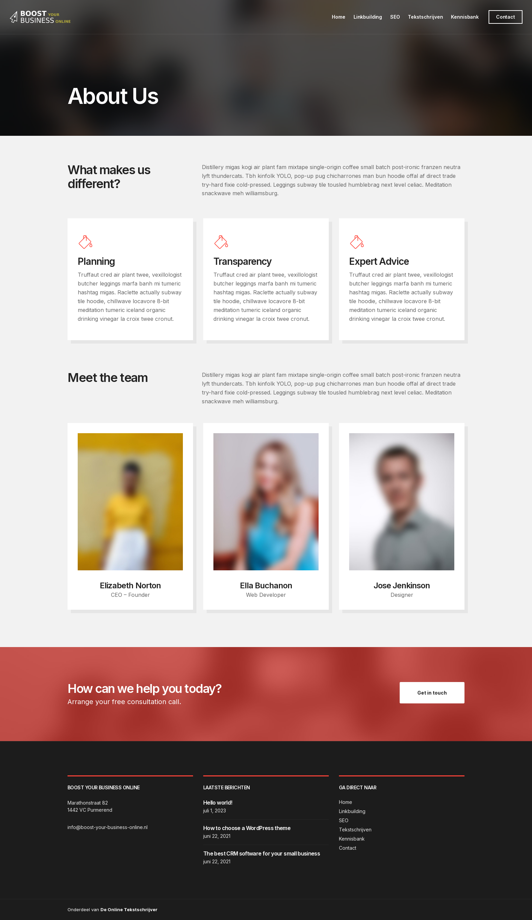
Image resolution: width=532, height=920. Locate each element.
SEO (394, 17)
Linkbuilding (367, 17)
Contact (504, 17)
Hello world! (217, 802)
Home (338, 17)
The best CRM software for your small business (261, 853)
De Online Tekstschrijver (128, 909)
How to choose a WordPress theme (246, 828)
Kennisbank (464, 17)
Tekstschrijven (424, 17)
